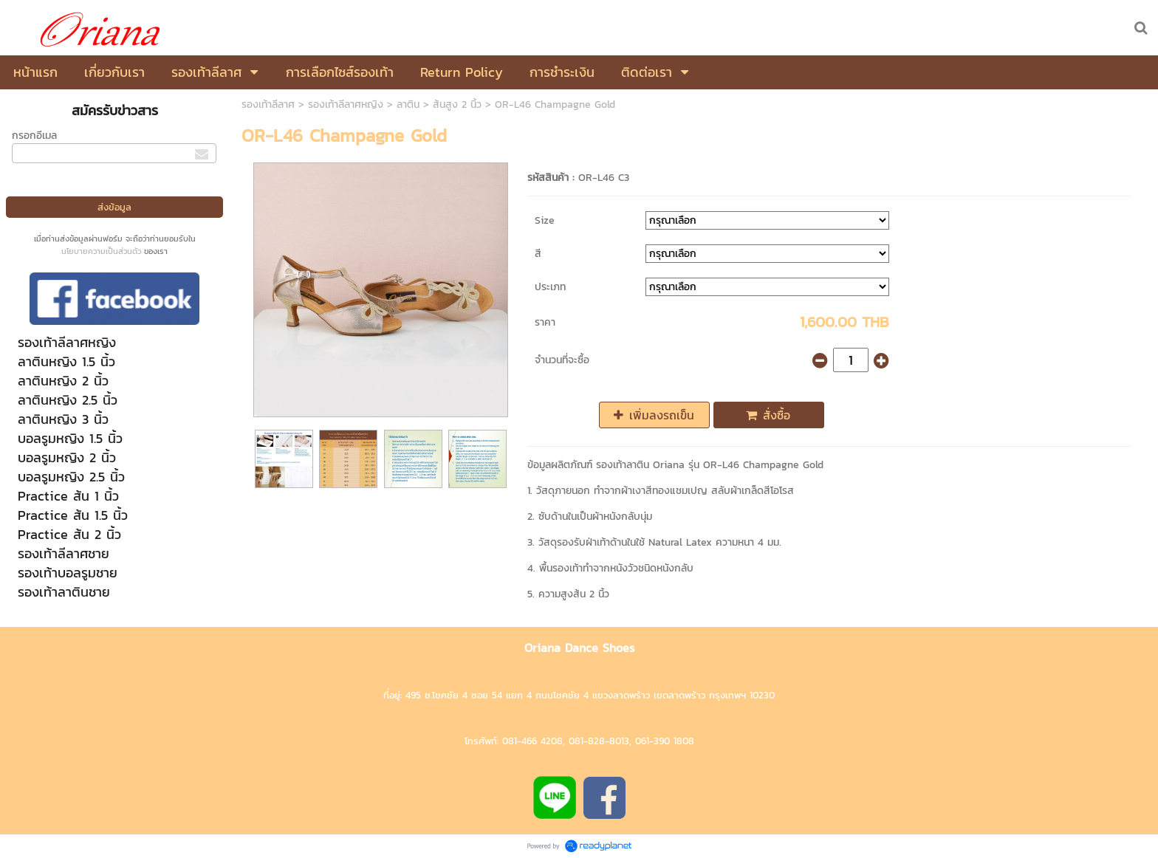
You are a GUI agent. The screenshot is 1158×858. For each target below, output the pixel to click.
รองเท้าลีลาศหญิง (345, 104)
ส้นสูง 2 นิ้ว (457, 104)
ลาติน (408, 104)
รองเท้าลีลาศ (268, 104)
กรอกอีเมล (34, 135)
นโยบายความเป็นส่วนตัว (101, 251)
